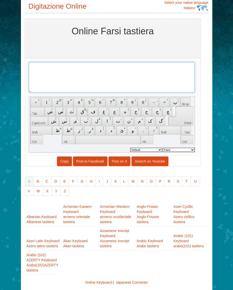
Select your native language (186, 6)
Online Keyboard (98, 282)
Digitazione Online (58, 6)
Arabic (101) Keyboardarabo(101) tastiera (189, 241)
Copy (64, 161)
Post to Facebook (90, 161)
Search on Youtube (150, 161)
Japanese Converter (132, 282)
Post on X (119, 161)
